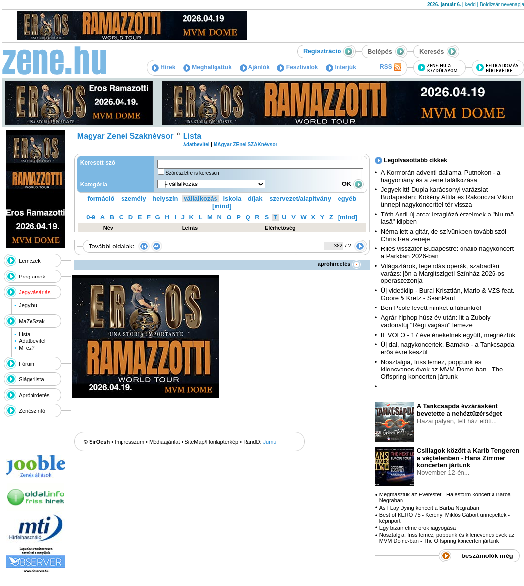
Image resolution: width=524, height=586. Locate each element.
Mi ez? (26, 348)
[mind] (222, 206)
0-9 (90, 217)
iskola (232, 198)
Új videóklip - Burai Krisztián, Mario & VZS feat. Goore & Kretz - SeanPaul (448, 294)
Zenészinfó (32, 411)
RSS (390, 67)
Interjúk (341, 67)
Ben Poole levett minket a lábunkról (431, 307)
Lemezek (30, 261)
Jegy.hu (28, 305)
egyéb (347, 198)
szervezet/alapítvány (300, 198)
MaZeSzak (32, 321)
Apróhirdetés (34, 395)
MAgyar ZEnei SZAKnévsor (245, 144)
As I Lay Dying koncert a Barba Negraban (429, 508)
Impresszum (129, 442)
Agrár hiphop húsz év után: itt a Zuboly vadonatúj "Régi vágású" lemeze (436, 321)
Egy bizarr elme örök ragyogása (417, 528)
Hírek (163, 67)
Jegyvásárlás (34, 292)
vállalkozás (200, 198)
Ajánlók (255, 67)
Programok (32, 276)
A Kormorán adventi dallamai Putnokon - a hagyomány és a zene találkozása (441, 176)
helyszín (165, 198)
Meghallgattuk (207, 67)
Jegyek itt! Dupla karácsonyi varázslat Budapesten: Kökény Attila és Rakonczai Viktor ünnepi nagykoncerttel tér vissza (447, 197)
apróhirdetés (339, 264)
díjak (255, 198)
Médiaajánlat (164, 442)
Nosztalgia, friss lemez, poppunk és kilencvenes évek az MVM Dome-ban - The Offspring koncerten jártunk (442, 369)
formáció (101, 198)
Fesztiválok (297, 67)
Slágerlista (31, 379)
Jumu (270, 442)
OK (353, 183)
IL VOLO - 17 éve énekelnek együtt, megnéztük (448, 335)
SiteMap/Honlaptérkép (211, 442)
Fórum (26, 364)
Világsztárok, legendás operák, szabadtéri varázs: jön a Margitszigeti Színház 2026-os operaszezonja (442, 273)
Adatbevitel (32, 341)
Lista (24, 334)
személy (133, 198)
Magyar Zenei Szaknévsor (125, 136)
